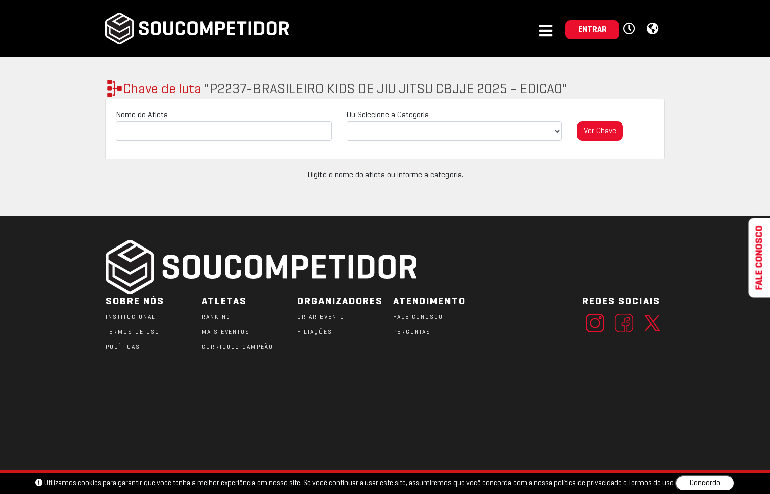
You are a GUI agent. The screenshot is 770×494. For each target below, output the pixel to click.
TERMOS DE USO (133, 332)
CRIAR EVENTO (321, 317)
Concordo (705, 483)
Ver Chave (600, 131)
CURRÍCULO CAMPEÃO (237, 347)
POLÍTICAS (123, 347)
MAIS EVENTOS (226, 332)
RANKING (216, 317)
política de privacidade (588, 483)
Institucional (131, 317)
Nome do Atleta (142, 115)
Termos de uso (651, 483)
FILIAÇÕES (314, 332)
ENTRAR (592, 29)
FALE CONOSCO (418, 317)
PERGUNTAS (412, 332)
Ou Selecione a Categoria (388, 115)
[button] (630, 29)
